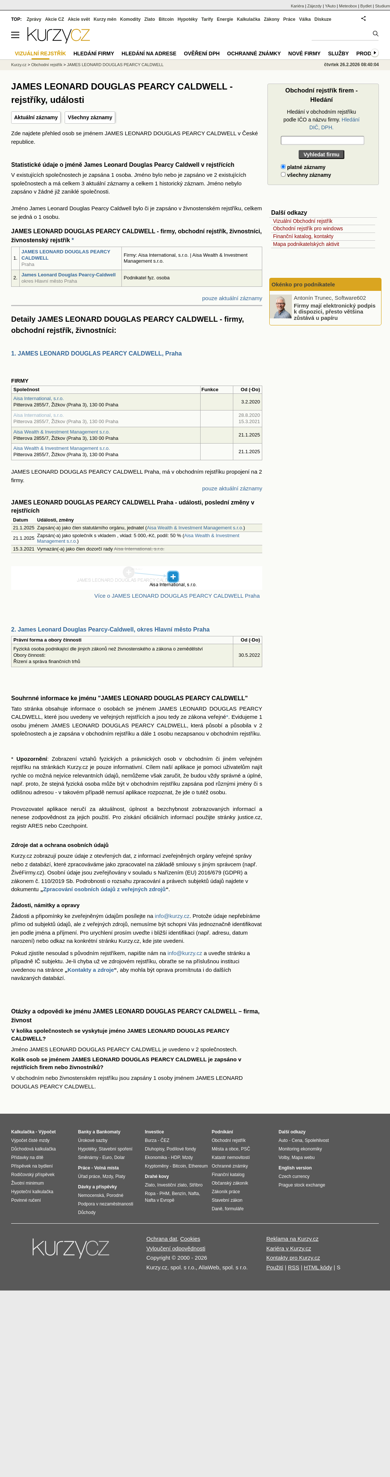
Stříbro (195, 1185)
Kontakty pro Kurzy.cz (293, 1257)
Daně (217, 1208)
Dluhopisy (154, 1149)
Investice (154, 1131)
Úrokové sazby (92, 1140)
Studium (382, 6)
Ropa (150, 1193)
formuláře (234, 1208)
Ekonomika (156, 1157)
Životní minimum (27, 1183)
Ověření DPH (202, 53)
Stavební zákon (227, 1200)
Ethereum (198, 1166)
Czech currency (294, 1176)
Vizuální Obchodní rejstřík (302, 221)
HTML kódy (318, 1267)
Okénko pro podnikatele (303, 284)
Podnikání (222, 1131)
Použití (274, 1267)
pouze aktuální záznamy (232, 298)
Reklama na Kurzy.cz (292, 1239)
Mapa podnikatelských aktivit (306, 244)
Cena (297, 1140)
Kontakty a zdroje (91, 970)
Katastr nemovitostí (231, 1157)
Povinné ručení (26, 1200)
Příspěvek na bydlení (32, 1166)
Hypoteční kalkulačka (32, 1191)
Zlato (149, 19)
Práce (289, 19)
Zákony (271, 19)
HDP (175, 1157)
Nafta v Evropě (159, 1200)
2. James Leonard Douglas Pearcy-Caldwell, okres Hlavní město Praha (110, 629)
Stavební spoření (116, 1149)
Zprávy (34, 19)
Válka (305, 19)
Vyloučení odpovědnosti (175, 1248)
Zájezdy (314, 6)
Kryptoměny (157, 1166)
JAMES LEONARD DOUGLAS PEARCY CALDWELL (115, 64)
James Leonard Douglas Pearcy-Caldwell (69, 274)
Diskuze (323, 19)
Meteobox (348, 6)
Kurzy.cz (18, 64)
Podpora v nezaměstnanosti (105, 1204)
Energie (225, 19)
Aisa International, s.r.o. (38, 398)
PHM (164, 1193)
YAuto (330, 6)
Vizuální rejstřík (40, 53)
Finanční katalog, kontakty (303, 236)
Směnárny (88, 1157)
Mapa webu (303, 1157)
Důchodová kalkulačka (33, 1149)
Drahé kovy (157, 1176)
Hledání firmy (94, 53)
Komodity (130, 19)
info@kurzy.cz (172, 916)
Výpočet (47, 1131)
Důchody (86, 1212)
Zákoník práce (226, 1191)
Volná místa (106, 1168)
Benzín (179, 1193)
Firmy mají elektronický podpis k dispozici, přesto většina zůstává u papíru (335, 311)
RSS (293, 1267)
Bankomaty (108, 1131)
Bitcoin (166, 19)
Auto (283, 1140)
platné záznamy (303, 167)
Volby (284, 1157)
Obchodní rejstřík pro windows (308, 228)
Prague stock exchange (302, 1185)
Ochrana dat (161, 1239)
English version (295, 1168)
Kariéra (297, 6)
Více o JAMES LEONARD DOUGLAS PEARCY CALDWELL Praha (177, 596)
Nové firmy (304, 53)
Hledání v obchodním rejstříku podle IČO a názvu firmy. (321, 119)
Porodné (115, 1195)
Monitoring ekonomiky (300, 1149)
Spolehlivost (317, 1140)
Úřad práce (89, 1176)
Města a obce (225, 1149)
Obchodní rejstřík (46, 64)
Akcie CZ (54, 19)
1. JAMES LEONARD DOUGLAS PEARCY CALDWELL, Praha (96, 353)
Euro (106, 1157)
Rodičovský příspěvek (33, 1174)
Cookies (190, 1239)
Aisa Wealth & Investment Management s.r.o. (61, 432)
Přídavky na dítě (27, 1157)
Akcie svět (79, 19)
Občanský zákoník (230, 1183)
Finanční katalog (228, 1174)
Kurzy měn (105, 19)
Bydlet (366, 6)
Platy (121, 1176)
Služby (338, 53)
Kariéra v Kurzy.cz (288, 1248)
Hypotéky (188, 19)
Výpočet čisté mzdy (30, 1140)
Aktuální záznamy (36, 117)
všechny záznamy (306, 175)
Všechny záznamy (90, 117)
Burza (150, 1140)
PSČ (245, 1149)
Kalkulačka (248, 19)
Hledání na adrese (148, 53)
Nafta (193, 1193)
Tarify (207, 19)
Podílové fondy (181, 1149)
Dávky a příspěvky (97, 1186)
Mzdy (108, 1176)
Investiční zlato (171, 1185)
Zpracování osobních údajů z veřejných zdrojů (104, 889)
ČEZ (164, 1140)
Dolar (119, 1157)
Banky (84, 1131)
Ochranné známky (254, 53)
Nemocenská (91, 1195)
